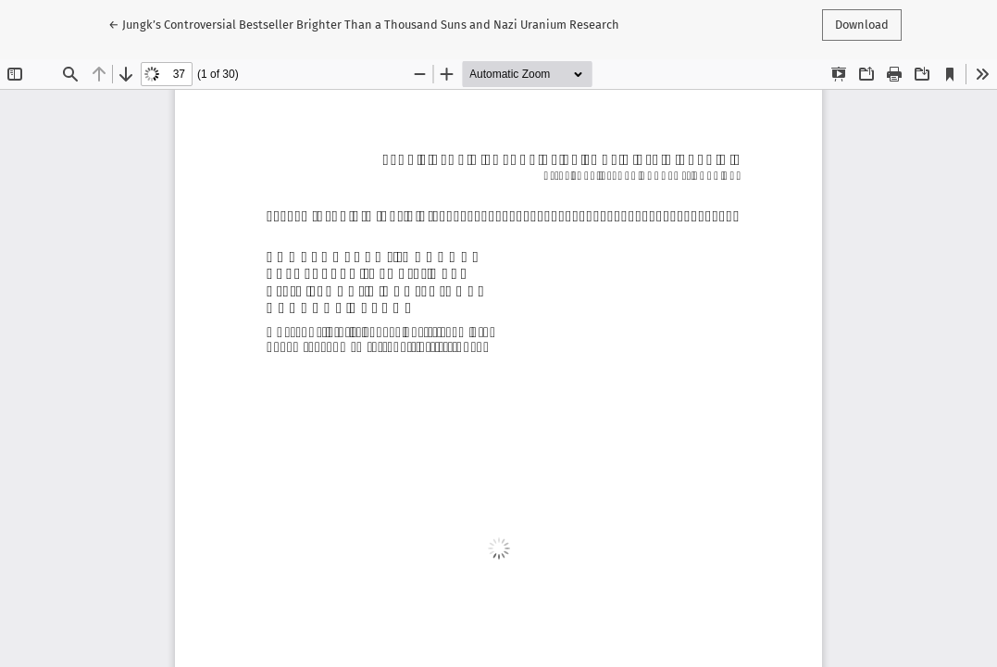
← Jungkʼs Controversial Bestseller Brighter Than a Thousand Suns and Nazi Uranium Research (363, 23)
